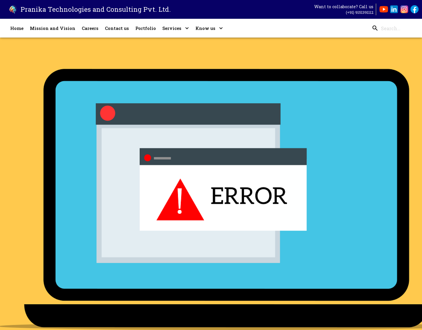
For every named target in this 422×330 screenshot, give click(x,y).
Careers (90, 28)
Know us (209, 28)
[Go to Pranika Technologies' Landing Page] (85, 9)
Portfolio (145, 28)
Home (17, 28)
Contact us (117, 28)
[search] (391, 28)
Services (175, 28)
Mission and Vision (53, 28)
